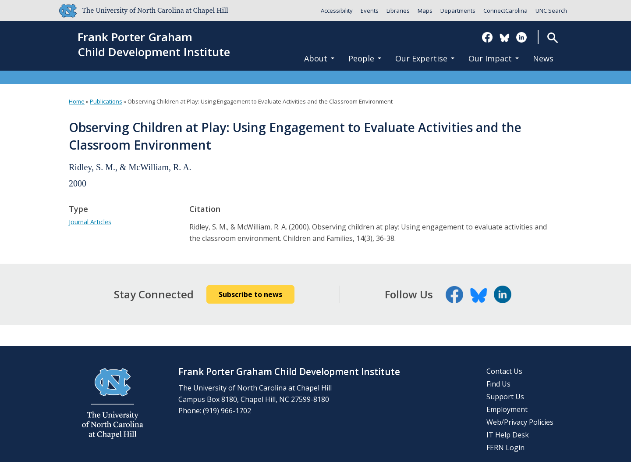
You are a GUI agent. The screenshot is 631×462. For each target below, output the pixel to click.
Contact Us (504, 371)
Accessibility (337, 10)
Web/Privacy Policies (519, 422)
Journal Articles (90, 222)
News (543, 58)
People (364, 58)
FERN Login (505, 447)
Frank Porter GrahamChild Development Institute (154, 45)
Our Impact (493, 58)
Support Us (505, 396)
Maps (425, 10)
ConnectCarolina (505, 10)
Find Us (498, 384)
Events (370, 10)
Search (552, 37)
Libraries (398, 10)
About (319, 58)
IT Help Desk (507, 435)
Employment (507, 409)
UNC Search (551, 10)
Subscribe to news (250, 294)
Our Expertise (424, 58)
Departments (457, 10)
